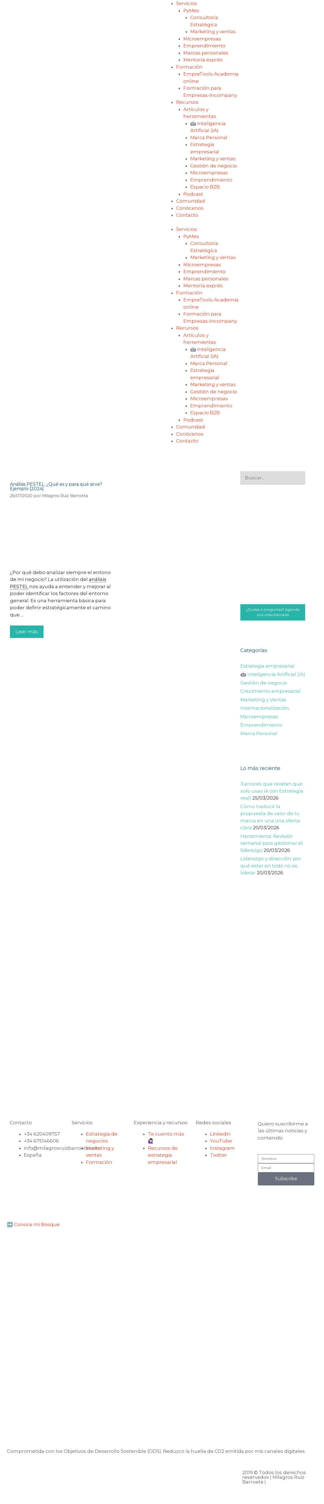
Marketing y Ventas (263, 699)
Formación (189, 67)
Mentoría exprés (203, 60)
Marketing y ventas (213, 31)
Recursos (187, 102)
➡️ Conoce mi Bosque (33, 1224)
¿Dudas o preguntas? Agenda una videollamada (272, 612)
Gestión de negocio (213, 166)
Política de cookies (109, 1473)
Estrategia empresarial (267, 666)
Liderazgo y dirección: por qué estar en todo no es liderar (270, 865)
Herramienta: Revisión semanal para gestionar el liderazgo (271, 843)
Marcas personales (205, 53)
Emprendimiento (204, 45)
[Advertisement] (272, 1014)
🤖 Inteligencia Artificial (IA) (272, 674)
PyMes (191, 10)
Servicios (186, 3)
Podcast (193, 194)
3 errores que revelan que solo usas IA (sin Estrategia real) (271, 791)
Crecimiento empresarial (270, 691)
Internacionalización (264, 708)
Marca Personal (208, 137)
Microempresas (202, 39)
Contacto (187, 215)
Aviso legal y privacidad (37, 1473)
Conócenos (190, 208)
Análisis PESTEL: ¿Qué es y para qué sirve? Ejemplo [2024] (56, 486)
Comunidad (190, 201)
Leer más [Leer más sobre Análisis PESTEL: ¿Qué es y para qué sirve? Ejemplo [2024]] (27, 631)
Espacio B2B (205, 187)
